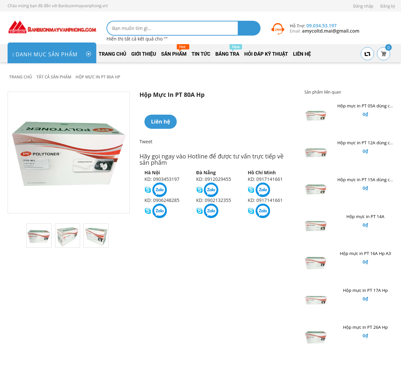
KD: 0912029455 (213, 179)
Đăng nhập (363, 6)
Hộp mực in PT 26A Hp (365, 327)
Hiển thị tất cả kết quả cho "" (137, 39)
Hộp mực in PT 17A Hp (365, 290)
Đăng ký (387, 6)
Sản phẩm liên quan (322, 92)
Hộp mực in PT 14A (365, 216)
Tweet (145, 141)
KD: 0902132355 (213, 200)
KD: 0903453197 (161, 179)
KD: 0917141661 (265, 179)
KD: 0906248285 (161, 200)
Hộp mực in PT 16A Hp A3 (365, 253)
